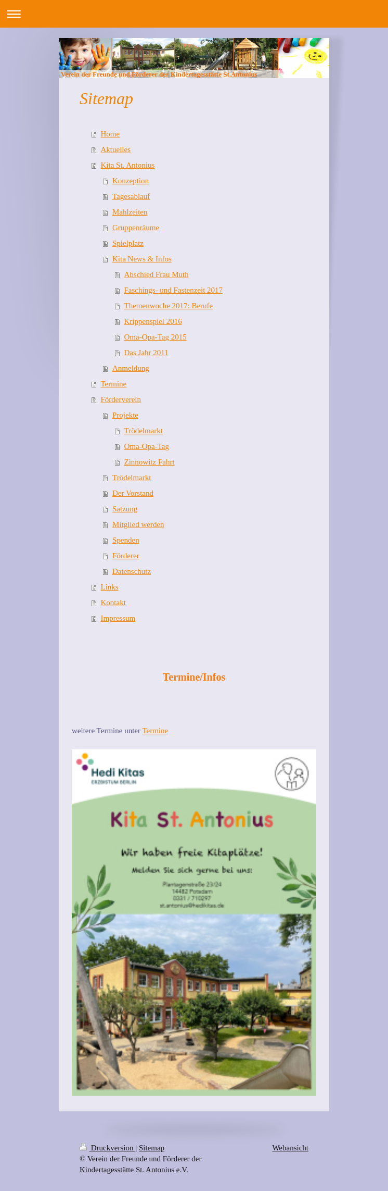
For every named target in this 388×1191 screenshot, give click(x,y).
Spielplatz (128, 243)
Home (110, 134)
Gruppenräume (135, 227)
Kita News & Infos (142, 259)
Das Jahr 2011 (146, 352)
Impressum (118, 618)
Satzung (124, 509)
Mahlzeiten (129, 212)
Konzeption (130, 181)
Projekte (125, 415)
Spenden (125, 540)
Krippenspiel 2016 (153, 321)
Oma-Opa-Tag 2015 (155, 337)
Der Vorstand (132, 493)
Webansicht (290, 1148)
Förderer (125, 555)
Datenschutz (131, 571)
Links (110, 587)
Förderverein (121, 399)
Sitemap (151, 1148)
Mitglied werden (138, 524)
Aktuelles (116, 149)
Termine (114, 384)
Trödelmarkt (143, 431)
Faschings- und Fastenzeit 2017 (173, 290)
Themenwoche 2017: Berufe (168, 306)
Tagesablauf (131, 196)
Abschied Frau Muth (156, 274)
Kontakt (113, 602)
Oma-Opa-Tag (146, 446)
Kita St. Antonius (128, 165)
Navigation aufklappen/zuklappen (194, 14)
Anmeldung (130, 368)
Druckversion (107, 1148)
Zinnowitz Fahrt (149, 462)
